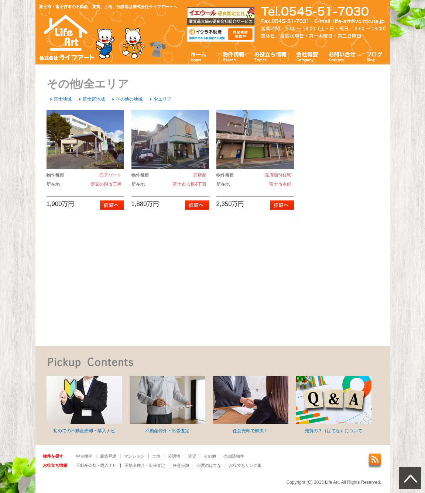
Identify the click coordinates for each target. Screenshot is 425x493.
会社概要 (307, 56)
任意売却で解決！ (250, 404)
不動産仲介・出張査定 (167, 404)
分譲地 (174, 456)
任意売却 (181, 465)
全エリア (162, 99)
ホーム (199, 56)
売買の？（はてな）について (333, 404)
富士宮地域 (94, 99)
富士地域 (63, 99)
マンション (134, 456)
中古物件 (84, 456)
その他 (210, 456)
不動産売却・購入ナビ (96, 465)
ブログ (374, 56)
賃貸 (192, 456)
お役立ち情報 (270, 56)
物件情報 (233, 56)
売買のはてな (209, 465)
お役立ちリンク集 (245, 465)
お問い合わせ (342, 56)
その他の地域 (129, 99)
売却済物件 (234, 456)
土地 (156, 456)
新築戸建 (108, 456)
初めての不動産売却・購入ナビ (84, 404)
